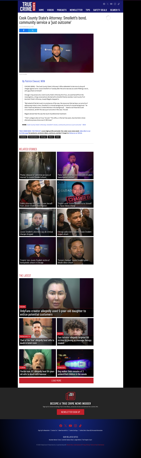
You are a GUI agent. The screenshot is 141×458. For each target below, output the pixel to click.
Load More (56, 380)
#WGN (57, 137)
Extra (59, 440)
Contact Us (54, 430)
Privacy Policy (86, 445)
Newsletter (76, 9)
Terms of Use (94, 445)
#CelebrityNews (33, 137)
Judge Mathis (77, 440)
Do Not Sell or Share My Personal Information (91, 430)
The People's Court (87, 440)
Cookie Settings (73, 430)
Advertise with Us (63, 430)
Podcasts (62, 9)
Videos (50, 9)
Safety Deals (100, 9)
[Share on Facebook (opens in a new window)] (23, 30)
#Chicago (43, 137)
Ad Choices (101, 445)
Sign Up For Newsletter (44, 430)
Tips (88, 9)
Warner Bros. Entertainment (74, 445)
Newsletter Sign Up (70, 411)
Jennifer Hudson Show (67, 440)
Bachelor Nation (53, 440)
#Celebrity (23, 137)
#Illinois (51, 137)
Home (41, 9)
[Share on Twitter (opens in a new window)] (32, 30)
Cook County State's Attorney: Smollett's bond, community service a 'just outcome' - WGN (56, 125)
